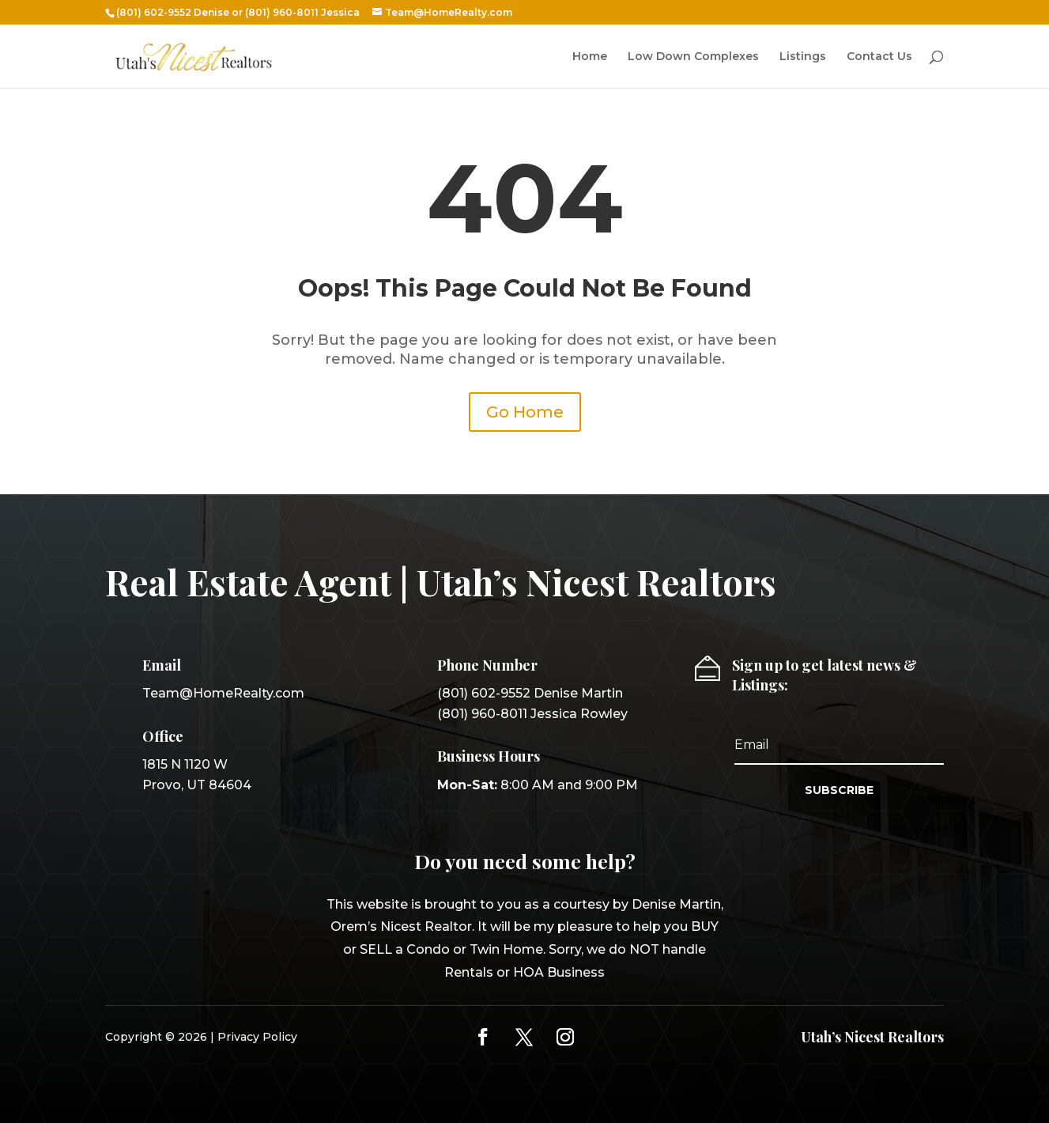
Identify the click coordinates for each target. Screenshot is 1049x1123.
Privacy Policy (257, 1037)
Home (589, 57)
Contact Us (879, 57)
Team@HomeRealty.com (223, 693)
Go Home (525, 412)
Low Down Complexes (693, 57)
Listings (802, 57)
